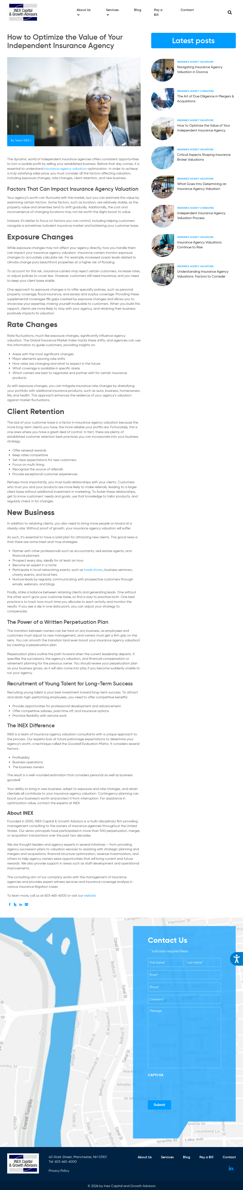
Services (112, 11)
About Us (83, 11)
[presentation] (180, 1087)
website (89, 895)
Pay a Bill (161, 11)
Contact (187, 11)
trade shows (93, 570)
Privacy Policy (59, 1170)
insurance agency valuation (65, 169)
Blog (137, 11)
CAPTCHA (155, 1075)
